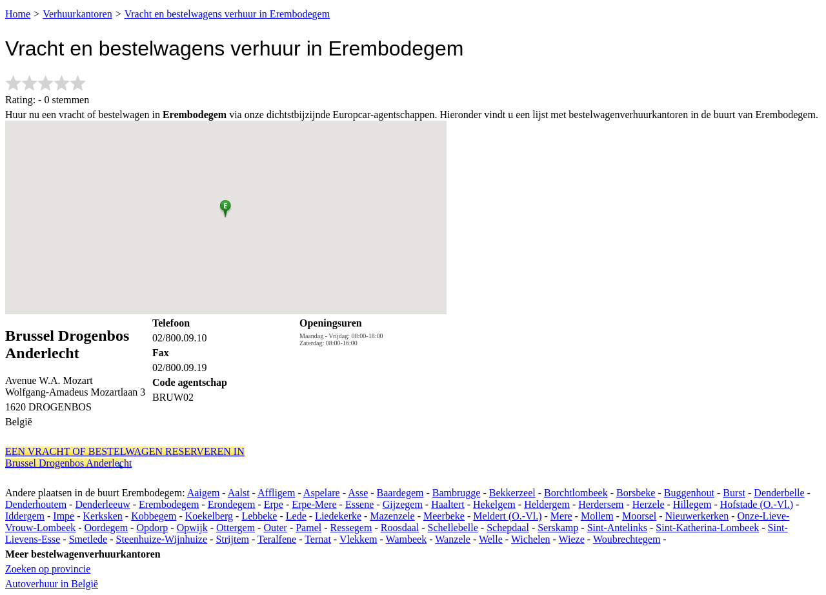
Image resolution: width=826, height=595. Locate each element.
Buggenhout (689, 492)
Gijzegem (403, 504)
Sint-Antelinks (617, 527)
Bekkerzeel (512, 492)
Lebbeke (259, 515)
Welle (491, 539)
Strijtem (232, 539)
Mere (561, 515)
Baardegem (400, 492)
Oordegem (106, 527)
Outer (275, 527)
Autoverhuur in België (51, 583)
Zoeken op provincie (47, 568)
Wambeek (406, 539)
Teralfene (276, 539)
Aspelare (321, 492)
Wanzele (452, 539)
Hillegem (692, 504)
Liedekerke (338, 515)
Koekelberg (209, 515)
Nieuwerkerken (697, 515)
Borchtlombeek (576, 492)
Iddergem (25, 515)
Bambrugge (456, 492)
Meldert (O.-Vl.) (507, 515)
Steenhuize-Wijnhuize (162, 539)
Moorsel (639, 515)
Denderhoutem (35, 504)
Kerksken (103, 515)
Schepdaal (508, 527)
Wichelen (530, 539)
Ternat (318, 539)
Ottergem (235, 527)
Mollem (597, 515)
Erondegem (232, 504)
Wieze (572, 539)
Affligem (276, 492)
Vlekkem (358, 539)
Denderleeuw (102, 504)
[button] (225, 206)
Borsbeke (635, 492)
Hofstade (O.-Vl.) (756, 504)
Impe (63, 515)
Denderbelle (779, 492)
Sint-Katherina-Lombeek (707, 527)
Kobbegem (153, 515)
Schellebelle (453, 527)
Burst (734, 492)
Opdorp (152, 527)
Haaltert (448, 504)
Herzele (648, 504)
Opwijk (192, 527)
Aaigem (203, 492)
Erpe (273, 504)
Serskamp (558, 527)
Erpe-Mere (314, 504)
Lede (296, 515)
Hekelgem (494, 504)
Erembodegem (169, 504)
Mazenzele (392, 515)
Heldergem (547, 504)
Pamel (308, 527)
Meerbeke (444, 515)
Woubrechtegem (626, 539)
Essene (359, 504)
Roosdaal (400, 527)
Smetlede (88, 539)
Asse (358, 492)
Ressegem (351, 527)
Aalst (239, 492)
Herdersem (600, 504)
